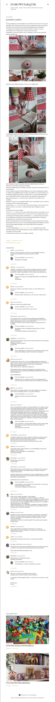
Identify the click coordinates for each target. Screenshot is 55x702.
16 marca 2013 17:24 (21, 338)
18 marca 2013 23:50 (29, 326)
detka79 (13, 526)
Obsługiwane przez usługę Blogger (27, 695)
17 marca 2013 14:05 (19, 526)
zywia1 (12, 536)
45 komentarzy (15, 648)
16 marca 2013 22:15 (18, 494)
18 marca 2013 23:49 (29, 292)
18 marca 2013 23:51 (29, 348)
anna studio (14, 458)
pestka (12, 512)
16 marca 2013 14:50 (19, 250)
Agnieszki (15, 205)
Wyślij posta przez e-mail (17, 240)
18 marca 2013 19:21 (21, 555)
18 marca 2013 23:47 (29, 257)
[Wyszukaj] (48, 4)
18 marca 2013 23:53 (29, 394)
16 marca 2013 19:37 (17, 404)
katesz (12, 286)
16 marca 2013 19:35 (18, 388)
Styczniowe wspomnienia (18, 683)
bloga (18, 198)
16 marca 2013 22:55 (19, 512)
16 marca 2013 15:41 (18, 302)
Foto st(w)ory (14, 435)
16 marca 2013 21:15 (21, 458)
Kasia (12, 494)
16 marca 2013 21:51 (21, 466)
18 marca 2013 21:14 (29, 561)
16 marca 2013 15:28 (19, 286)
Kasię (31, 215)
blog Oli (13, 212)
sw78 (12, 359)
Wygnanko (13, 338)
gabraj (12, 388)
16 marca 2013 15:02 (20, 267)
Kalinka (12, 250)
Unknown (13, 267)
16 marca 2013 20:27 (20, 446)
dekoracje (12, 242)
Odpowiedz (14, 264)
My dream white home (17, 544)
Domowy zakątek (23, 4)
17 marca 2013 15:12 (18, 536)
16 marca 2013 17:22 (21, 316)
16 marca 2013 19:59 (22, 435)
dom (16, 242)
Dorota (12, 571)
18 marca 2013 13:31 (27, 544)
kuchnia (18, 242)
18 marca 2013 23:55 (29, 421)
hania (12, 302)
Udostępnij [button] (8, 240)
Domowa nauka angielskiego (20, 646)
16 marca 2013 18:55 (29, 377)
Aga (12, 404)
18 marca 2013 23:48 (29, 274)
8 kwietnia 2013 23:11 (19, 571)
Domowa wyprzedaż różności (25, 228)
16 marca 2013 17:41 (18, 359)
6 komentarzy (15, 685)
